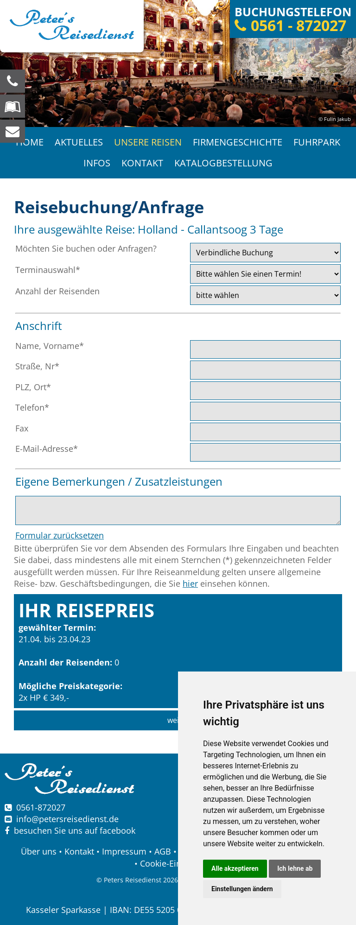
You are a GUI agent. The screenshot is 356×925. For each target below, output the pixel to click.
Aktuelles (79, 142)
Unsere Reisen (148, 142)
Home (30, 142)
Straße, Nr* (37, 366)
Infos (96, 163)
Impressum (124, 851)
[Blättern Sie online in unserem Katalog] (12, 106)
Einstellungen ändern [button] (242, 889)
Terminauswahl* (47, 269)
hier (190, 583)
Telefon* (32, 407)
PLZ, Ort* (33, 387)
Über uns (39, 851)
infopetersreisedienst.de (67, 818)
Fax (21, 428)
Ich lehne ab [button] (294, 868)
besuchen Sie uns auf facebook (70, 830)
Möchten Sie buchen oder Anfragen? (86, 248)
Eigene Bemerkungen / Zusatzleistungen (118, 481)
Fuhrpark (316, 142)
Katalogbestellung (223, 163)
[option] (178, 63)
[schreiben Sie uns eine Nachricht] (12, 131)
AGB (162, 851)
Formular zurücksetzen (59, 535)
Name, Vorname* (49, 345)
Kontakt (142, 163)
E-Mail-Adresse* (46, 448)
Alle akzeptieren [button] (235, 868)
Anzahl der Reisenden (57, 291)
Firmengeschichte (237, 142)
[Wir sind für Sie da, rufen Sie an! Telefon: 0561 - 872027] (12, 81)
